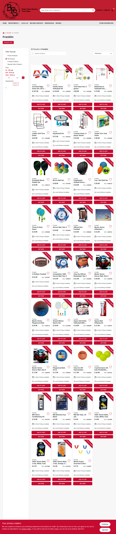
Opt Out (105, 530)
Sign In (99, 10)
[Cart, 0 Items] (112, 10)
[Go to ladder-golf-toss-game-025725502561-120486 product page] (41, 135)
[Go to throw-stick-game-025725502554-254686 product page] (41, 228)
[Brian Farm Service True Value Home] (11, 10)
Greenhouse (49, 23)
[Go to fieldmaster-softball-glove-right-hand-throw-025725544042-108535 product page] (82, 182)
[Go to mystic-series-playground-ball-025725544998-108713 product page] (41, 322)
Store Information (106, 23)
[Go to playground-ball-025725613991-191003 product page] (62, 369)
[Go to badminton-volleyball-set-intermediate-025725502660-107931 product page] (103, 88)
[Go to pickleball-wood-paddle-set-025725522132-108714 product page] (41, 182)
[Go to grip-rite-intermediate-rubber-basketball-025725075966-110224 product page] (82, 369)
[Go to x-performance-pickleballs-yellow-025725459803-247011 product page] (103, 369)
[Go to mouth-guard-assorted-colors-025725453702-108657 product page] (82, 463)
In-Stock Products (13, 61)
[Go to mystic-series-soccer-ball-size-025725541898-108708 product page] (103, 275)
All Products (11, 58)
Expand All (16, 85)
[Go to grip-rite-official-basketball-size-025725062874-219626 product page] (82, 275)
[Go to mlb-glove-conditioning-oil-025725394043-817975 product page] (41, 416)
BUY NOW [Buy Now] (41, 108)
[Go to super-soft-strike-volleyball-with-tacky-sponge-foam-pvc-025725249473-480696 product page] (82, 322)
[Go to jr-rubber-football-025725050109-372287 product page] (41, 275)
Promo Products (12, 55)
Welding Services (36, 23)
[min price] (9, 77)
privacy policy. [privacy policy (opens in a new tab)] (26, 529)
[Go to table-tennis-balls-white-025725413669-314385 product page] (103, 416)
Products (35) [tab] (8, 42)
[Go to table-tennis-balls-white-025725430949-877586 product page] (41, 463)
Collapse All (16, 83)
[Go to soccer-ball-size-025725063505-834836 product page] (62, 228)
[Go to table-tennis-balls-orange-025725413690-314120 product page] (62, 463)
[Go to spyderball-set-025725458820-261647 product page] (62, 135)
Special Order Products (15, 64)
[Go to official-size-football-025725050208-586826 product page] (82, 228)
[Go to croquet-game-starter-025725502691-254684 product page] (82, 135)
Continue (105, 524)
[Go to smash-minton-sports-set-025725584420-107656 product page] (62, 322)
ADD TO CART (41, 104)
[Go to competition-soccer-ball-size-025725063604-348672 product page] (62, 275)
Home (5, 23)
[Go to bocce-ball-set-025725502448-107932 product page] (62, 182)
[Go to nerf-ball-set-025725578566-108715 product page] (103, 182)
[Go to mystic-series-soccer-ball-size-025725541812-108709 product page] (41, 369)
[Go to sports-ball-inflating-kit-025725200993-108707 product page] (103, 322)
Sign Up (107, 10)
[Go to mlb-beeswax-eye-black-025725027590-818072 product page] (62, 416)
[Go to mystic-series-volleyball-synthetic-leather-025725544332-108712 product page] (103, 228)
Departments (13, 23)
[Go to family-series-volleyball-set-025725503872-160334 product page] (62, 88)
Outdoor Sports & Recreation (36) (17, 88)
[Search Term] (67, 10)
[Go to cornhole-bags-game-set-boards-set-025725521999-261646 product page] (41, 88)
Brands (58, 23)
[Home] (3, 33)
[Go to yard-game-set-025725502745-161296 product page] (82, 88)
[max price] (17, 77)
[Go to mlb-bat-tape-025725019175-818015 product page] (82, 416)
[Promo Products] (6, 55)
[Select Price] (23, 77)
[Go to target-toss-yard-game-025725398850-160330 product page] (103, 135)
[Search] (93, 10)
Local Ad (24, 23)
